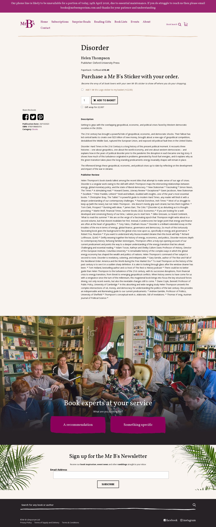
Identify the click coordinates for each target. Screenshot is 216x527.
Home (44, 22)
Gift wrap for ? (92, 107)
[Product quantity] (85, 100)
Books (35, 129)
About (146, 22)
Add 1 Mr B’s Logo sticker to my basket (109, 89)
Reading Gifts (102, 22)
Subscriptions (60, 22)
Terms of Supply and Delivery (46, 523)
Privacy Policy (26, 523)
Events (135, 22)
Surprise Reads (81, 22)
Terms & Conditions (70, 523)
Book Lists (121, 22)
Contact (45, 28)
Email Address (58, 469)
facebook (171, 520)
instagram (189, 520)
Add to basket (106, 100)
